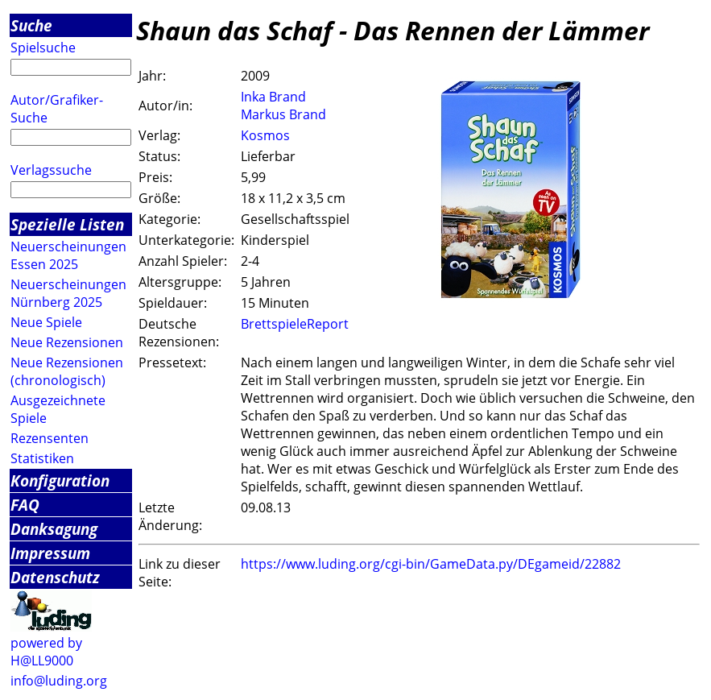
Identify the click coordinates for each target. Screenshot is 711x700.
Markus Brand (283, 114)
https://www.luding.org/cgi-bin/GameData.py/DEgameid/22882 (431, 564)
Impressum (50, 553)
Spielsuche (43, 47)
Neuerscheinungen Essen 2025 (68, 255)
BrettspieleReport (295, 324)
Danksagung (53, 529)
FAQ (24, 505)
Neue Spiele (46, 322)
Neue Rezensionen (66, 342)
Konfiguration (60, 480)
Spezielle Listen (67, 224)
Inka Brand (273, 97)
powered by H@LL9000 (46, 651)
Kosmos (265, 135)
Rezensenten (49, 438)
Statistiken (42, 458)
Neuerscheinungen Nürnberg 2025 (68, 293)
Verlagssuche (51, 170)
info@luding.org (58, 681)
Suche (31, 25)
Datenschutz (55, 577)
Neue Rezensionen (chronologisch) (66, 371)
